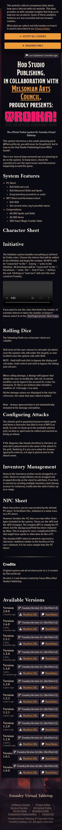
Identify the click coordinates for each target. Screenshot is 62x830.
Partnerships (20, 810)
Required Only (32, 45)
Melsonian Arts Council (31, 92)
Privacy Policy (42, 28)
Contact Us (48, 814)
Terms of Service (19, 807)
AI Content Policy (42, 807)
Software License (21, 804)
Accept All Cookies (33, 36)
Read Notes (51, 614)
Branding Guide (40, 810)
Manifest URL (30, 614)
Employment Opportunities (22, 814)
